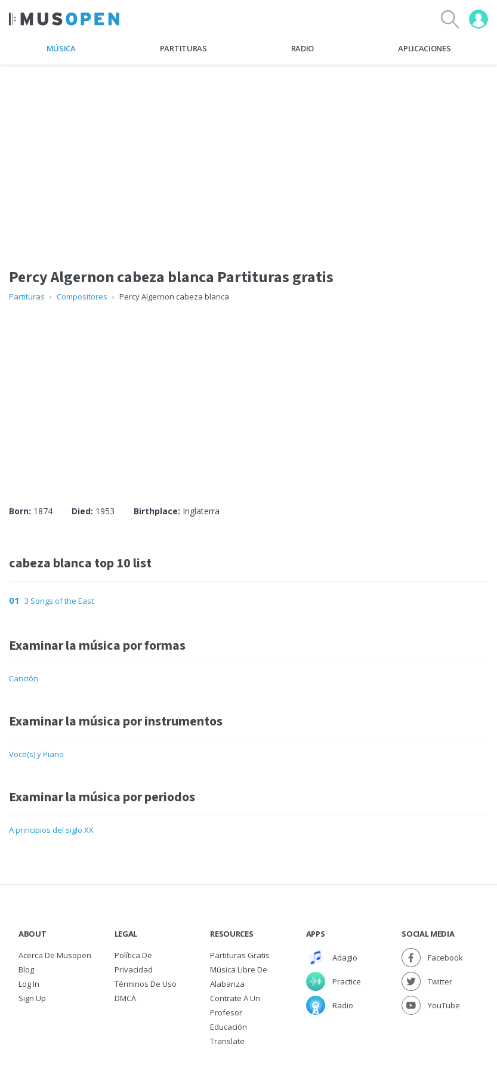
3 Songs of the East (59, 600)
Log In (28, 983)
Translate (227, 1041)
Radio (302, 48)
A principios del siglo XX (51, 830)
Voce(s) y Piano (36, 754)
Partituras (183, 48)
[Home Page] (64, 19)
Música (61, 48)
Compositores (82, 296)
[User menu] (478, 19)
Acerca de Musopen (54, 955)
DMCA (125, 998)
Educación (228, 1026)
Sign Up (32, 998)
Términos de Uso (146, 983)
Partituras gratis (240, 955)
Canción (23, 678)
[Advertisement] (248, 391)
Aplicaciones (424, 48)
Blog (26, 969)
